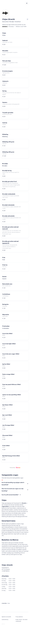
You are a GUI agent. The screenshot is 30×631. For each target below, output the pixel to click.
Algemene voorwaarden (6, 616)
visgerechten (5, 506)
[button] (26, 3)
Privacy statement (19, 616)
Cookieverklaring (5, 619)
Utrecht (24, 503)
